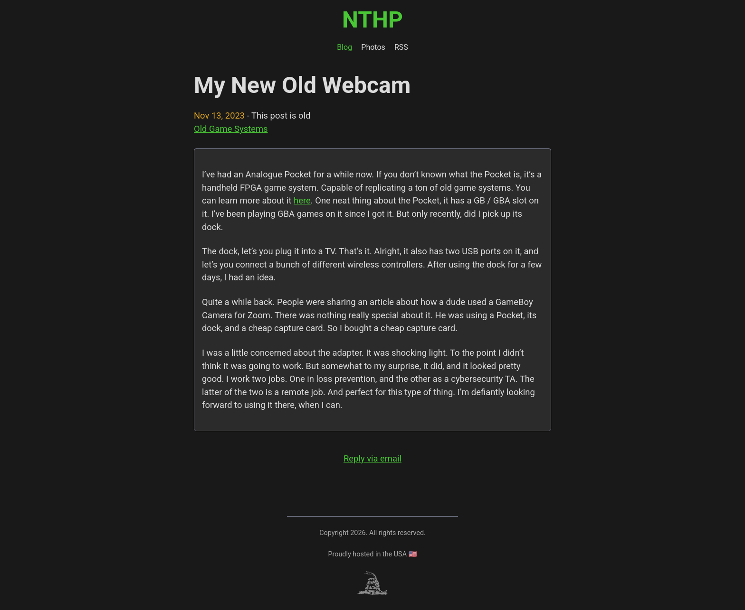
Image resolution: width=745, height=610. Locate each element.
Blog (344, 47)
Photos (373, 47)
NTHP (372, 19)
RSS (401, 47)
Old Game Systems (231, 129)
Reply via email (372, 458)
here (302, 200)
